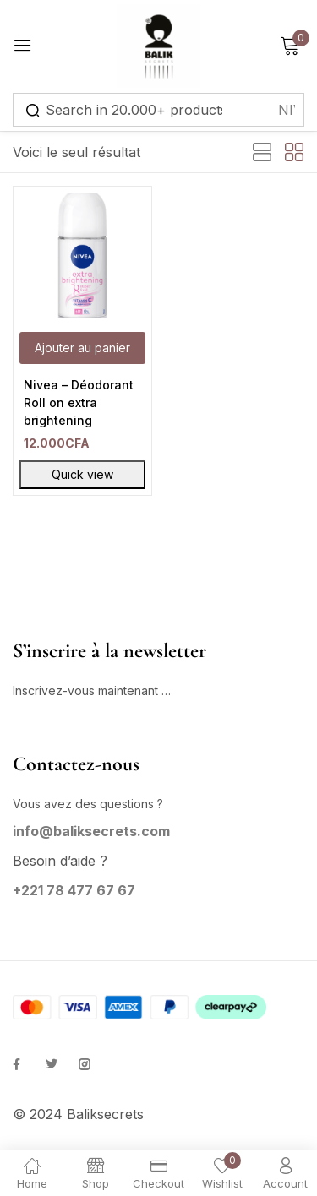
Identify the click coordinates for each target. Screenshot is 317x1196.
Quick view (82, 474)
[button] (82, 348)
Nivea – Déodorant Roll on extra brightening (79, 402)
